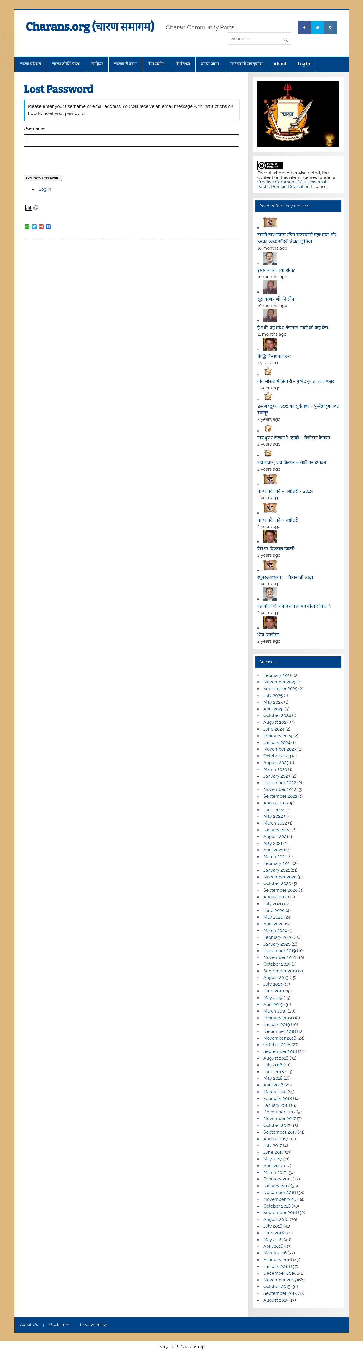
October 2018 (277, 1044)
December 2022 (279, 782)
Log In (304, 64)
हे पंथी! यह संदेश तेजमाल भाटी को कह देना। (293, 327)
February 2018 (277, 1098)
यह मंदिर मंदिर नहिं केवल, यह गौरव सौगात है (294, 606)
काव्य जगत (210, 64)
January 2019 (276, 1024)
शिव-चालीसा (268, 634)
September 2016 (280, 1212)
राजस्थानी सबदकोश (246, 64)
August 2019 (275, 977)
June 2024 (273, 729)
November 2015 (279, 1279)
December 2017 (279, 1111)
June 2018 (273, 1071)
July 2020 (273, 903)
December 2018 (279, 1031)
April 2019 (273, 1004)
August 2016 (275, 1219)
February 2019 (277, 1017)
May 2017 (272, 1159)
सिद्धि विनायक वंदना (274, 356)
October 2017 (276, 1125)
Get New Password (43, 178)
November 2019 (279, 957)
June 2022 (273, 809)
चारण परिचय (30, 64)
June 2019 (273, 991)
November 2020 (280, 877)
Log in (45, 189)
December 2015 (279, 1273)
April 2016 (273, 1246)
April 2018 (273, 1085)
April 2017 (273, 1165)
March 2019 (275, 1011)
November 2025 (279, 682)
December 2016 (279, 1192)
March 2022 (275, 823)
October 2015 (276, 1286)
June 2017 (273, 1152)
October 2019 (277, 964)
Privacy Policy (93, 1325)
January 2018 (276, 1105)
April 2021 (273, 850)
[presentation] (68, 162)
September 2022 (280, 796)
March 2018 (275, 1091)
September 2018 (280, 1051)
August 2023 (276, 762)
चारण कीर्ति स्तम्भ (66, 64)
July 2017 (272, 1145)
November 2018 (279, 1038)
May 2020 (273, 917)
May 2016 (273, 1239)
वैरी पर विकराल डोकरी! (276, 548)
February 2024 (277, 735)
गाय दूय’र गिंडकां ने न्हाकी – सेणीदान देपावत (293, 438)
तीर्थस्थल (183, 64)
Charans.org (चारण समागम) (90, 27)
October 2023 (277, 756)
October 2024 (277, 715)
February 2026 (278, 675)
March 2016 (275, 1253)
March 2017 (274, 1172)
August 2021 (275, 836)
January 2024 (276, 742)
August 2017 (275, 1139)
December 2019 (279, 950)
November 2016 (279, 1199)
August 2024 (276, 722)
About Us (29, 1325)
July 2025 (273, 695)
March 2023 (275, 769)
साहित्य (97, 64)
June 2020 (274, 910)
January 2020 (277, 944)
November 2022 (279, 789)
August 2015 (275, 1300)
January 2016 (276, 1266)
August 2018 (275, 1058)
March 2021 (274, 856)
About (279, 64)
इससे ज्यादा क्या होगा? (276, 270)
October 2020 (277, 883)
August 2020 (276, 897)
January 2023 (276, 776)
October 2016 (277, 1206)
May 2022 (273, 816)
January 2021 (276, 870)
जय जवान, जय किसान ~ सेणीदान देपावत (291, 462)
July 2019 (272, 984)
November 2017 (279, 1118)
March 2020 (275, 930)
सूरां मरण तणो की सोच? (276, 299)
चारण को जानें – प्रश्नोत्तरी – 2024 (285, 491)
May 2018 (273, 1078)
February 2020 (278, 937)
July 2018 (272, 1065)
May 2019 (273, 997)
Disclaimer (59, 1325)
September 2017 (280, 1132)
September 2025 (280, 688)
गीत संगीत (156, 64)
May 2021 (272, 843)
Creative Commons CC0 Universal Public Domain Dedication (291, 184)
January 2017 (276, 1185)
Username (34, 128)
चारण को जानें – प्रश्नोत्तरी (277, 520)
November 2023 (279, 749)
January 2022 (276, 829)
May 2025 (273, 702)
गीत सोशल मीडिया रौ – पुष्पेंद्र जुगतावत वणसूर (295, 381)
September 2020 (280, 890)
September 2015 (280, 1293)
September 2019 (280, 971)
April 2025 (273, 709)
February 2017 (277, 1179)
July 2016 (272, 1226)
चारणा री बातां (125, 64)
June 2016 (273, 1233)
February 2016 (277, 1259)
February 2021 (277, 863)
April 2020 (273, 923)
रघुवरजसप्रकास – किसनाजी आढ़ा (285, 577)
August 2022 (276, 803)
